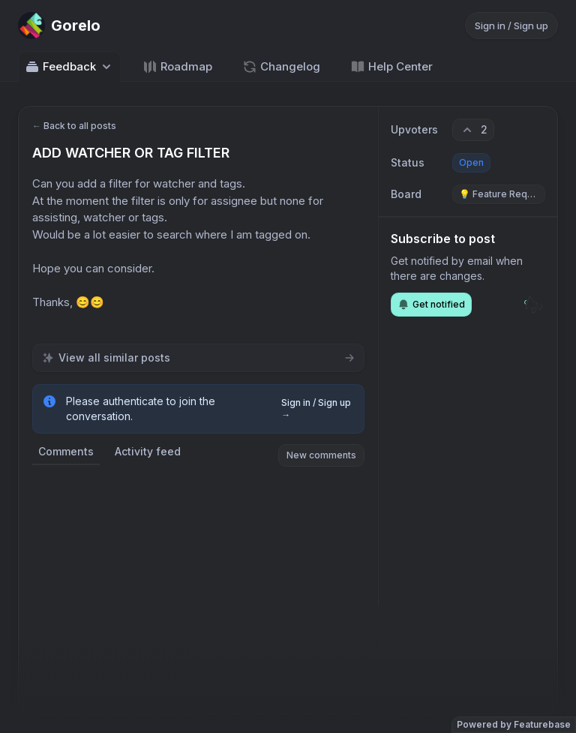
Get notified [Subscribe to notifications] (431, 305)
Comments (66, 451)
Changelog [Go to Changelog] (281, 66)
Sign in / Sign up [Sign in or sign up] (511, 26)
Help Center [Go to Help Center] (391, 66)
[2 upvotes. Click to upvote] (473, 130)
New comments (321, 455)
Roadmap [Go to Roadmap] (177, 66)
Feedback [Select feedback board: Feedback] (69, 66)
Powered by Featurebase (514, 724)
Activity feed (148, 451)
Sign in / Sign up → (316, 408)
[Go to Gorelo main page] (59, 25)
